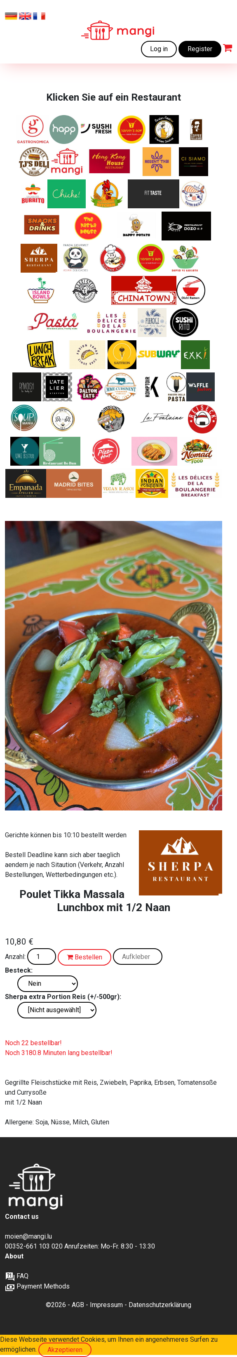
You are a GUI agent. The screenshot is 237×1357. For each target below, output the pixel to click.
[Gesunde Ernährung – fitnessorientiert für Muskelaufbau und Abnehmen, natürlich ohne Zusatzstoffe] (153, 193)
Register (200, 49)
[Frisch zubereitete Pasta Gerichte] (88, 226)
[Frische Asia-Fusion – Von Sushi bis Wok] (24, 451)
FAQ (16, 1276)
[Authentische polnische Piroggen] (152, 322)
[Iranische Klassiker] (164, 129)
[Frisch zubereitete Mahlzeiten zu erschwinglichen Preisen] (66, 161)
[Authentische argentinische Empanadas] (25, 483)
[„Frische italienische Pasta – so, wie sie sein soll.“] (176, 386)
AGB (78, 1305)
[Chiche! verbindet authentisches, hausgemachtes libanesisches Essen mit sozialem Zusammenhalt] (66, 193)
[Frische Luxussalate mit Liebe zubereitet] (186, 258)
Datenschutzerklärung (160, 1305)
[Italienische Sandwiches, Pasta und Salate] (32, 129)
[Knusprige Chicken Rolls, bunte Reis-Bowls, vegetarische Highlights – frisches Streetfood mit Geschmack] (62, 419)
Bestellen (84, 957)
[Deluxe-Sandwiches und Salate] (34, 161)
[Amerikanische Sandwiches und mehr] (89, 386)
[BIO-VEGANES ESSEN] (26, 386)
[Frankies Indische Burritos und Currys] (152, 483)
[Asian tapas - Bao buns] (87, 354)
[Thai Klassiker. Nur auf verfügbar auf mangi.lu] (157, 161)
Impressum (106, 1305)
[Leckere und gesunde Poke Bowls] (41, 290)
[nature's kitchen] (195, 354)
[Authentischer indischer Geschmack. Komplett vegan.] (118, 483)
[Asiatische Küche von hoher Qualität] (76, 258)
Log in (159, 49)
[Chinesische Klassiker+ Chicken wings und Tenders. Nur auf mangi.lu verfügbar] (131, 129)
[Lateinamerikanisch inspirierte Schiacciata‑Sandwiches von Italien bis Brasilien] (111, 419)
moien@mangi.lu (28, 1236)
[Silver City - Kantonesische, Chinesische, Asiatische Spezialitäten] (115, 258)
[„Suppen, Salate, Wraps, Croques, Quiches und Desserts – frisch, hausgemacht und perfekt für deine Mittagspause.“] (24, 419)
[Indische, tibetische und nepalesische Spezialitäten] (39, 258)
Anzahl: (15, 957)
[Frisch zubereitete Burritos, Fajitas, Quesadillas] (33, 193)
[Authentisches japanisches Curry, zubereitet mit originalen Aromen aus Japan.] (154, 451)
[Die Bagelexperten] (85, 290)
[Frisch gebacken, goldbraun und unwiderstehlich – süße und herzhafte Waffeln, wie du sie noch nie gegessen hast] (200, 386)
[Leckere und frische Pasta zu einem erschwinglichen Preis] (55, 322)
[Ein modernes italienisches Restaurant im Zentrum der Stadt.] (193, 161)
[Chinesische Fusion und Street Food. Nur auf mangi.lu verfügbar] (151, 258)
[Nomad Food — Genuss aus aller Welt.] (197, 451)
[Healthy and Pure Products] (63, 129)
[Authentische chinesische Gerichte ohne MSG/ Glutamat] (186, 226)
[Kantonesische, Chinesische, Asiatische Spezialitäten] (110, 161)
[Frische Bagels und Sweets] (196, 129)
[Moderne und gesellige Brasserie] (152, 386)
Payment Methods (37, 1286)
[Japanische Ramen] (190, 290)
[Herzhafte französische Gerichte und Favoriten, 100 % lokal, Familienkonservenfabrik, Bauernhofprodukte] (121, 386)
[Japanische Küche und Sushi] (194, 193)
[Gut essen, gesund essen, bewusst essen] (58, 386)
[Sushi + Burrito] (185, 322)
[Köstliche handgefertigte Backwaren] (112, 322)
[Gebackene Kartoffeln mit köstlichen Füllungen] (136, 226)
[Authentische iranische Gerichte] (122, 354)
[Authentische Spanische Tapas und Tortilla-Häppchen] (74, 483)
